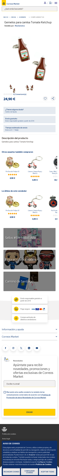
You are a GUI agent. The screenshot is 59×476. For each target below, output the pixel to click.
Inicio (5, 17)
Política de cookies (9, 434)
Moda (13, 17)
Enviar (29, 412)
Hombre (22, 17)
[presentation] (21, 404)
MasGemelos (20, 26)
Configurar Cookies (29, 472)
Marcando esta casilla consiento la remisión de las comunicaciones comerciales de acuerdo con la (28, 395)
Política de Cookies (43, 464)
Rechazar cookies (11, 472)
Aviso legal (6, 439)
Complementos (37, 17)
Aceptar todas (47, 472)
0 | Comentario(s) (19, 94)
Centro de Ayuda (11, 112)
